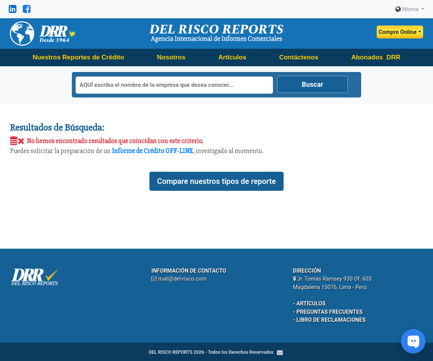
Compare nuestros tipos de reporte (216, 181)
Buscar (312, 84)
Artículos (232, 57)
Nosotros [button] (171, 57)
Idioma (407, 9)
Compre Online (398, 32)
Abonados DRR (375, 57)
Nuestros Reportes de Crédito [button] (78, 57)
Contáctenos (298, 57)
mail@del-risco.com (182, 279)
